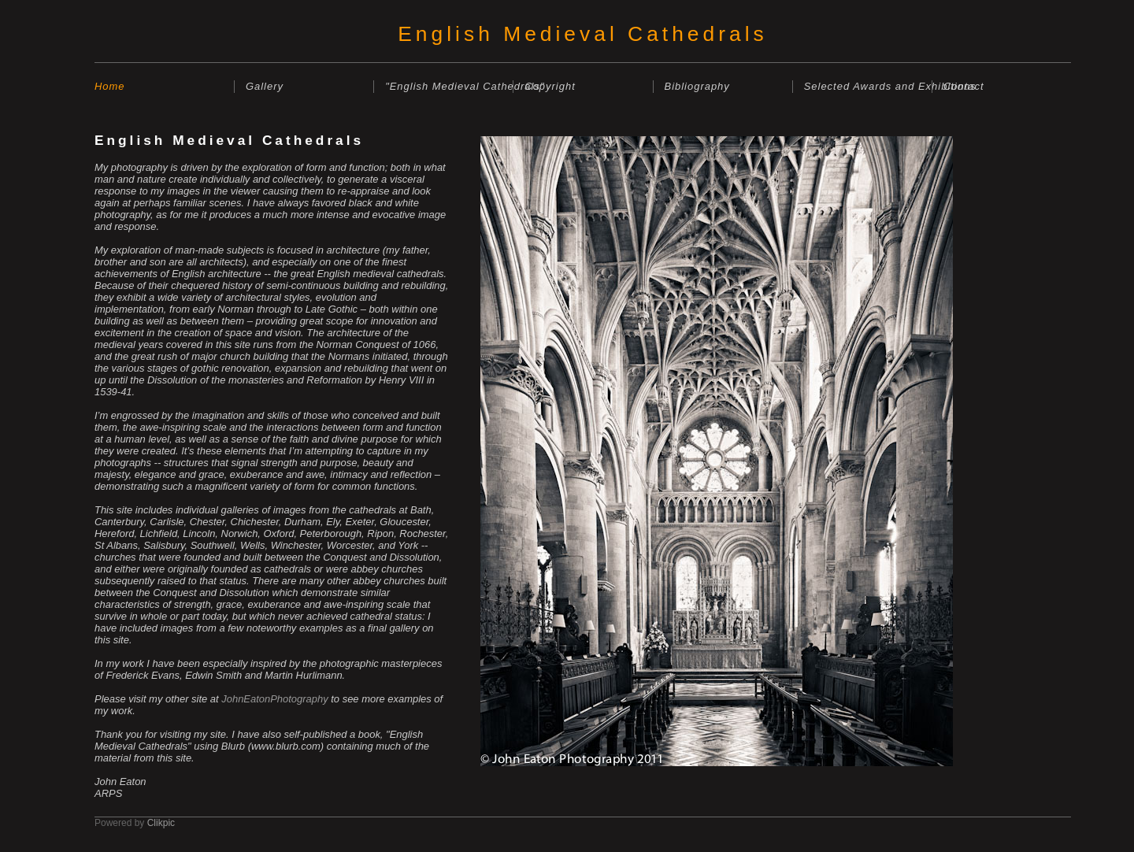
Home (109, 86)
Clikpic (161, 822)
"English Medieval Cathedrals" (449, 86)
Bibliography (697, 86)
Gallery (265, 86)
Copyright (549, 86)
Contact (963, 86)
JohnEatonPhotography (274, 699)
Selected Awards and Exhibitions (868, 86)
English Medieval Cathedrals (582, 34)
